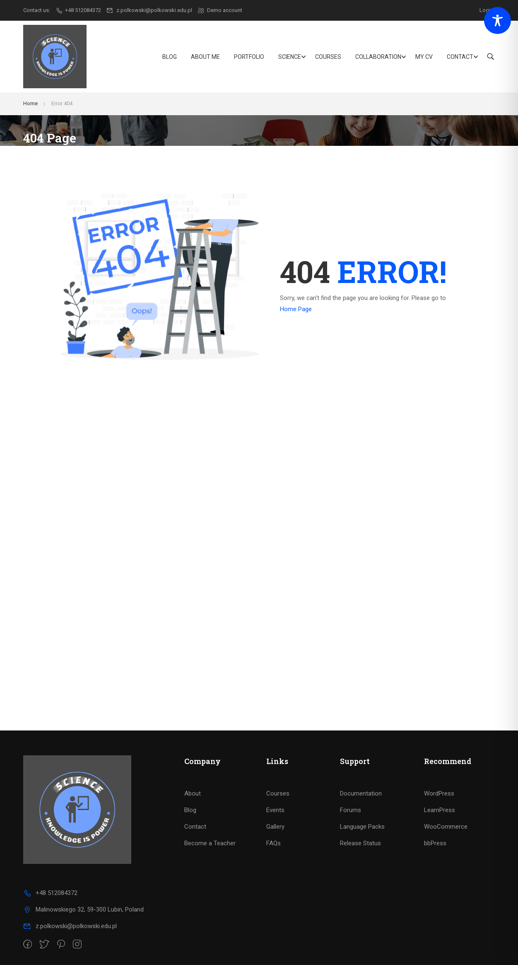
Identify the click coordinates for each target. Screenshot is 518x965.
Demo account (220, 10)
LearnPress (439, 810)
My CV (424, 56)
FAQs (273, 843)
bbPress (435, 843)
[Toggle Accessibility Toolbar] (497, 20)
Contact (460, 56)
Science (289, 56)
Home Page (296, 309)
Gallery (275, 826)
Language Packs (362, 826)
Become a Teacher (210, 843)
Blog (169, 56)
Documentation (361, 793)
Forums (350, 810)
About (192, 793)
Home (30, 103)
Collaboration (378, 56)
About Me (205, 56)
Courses (328, 56)
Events (275, 810)
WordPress (439, 793)
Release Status (360, 843)
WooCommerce (445, 826)
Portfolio (249, 56)
